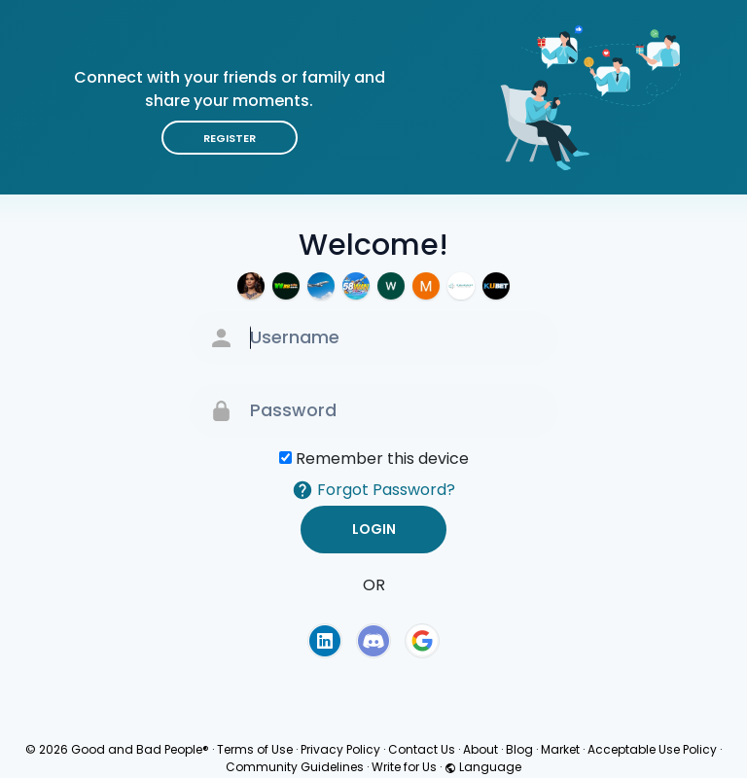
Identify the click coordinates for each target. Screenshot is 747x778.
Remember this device (382, 458)
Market (560, 749)
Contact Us (421, 749)
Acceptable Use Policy (652, 749)
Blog (519, 749)
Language (483, 767)
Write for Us (404, 767)
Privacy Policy (340, 749)
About (480, 749)
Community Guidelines (295, 767)
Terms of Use (255, 749)
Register (229, 138)
